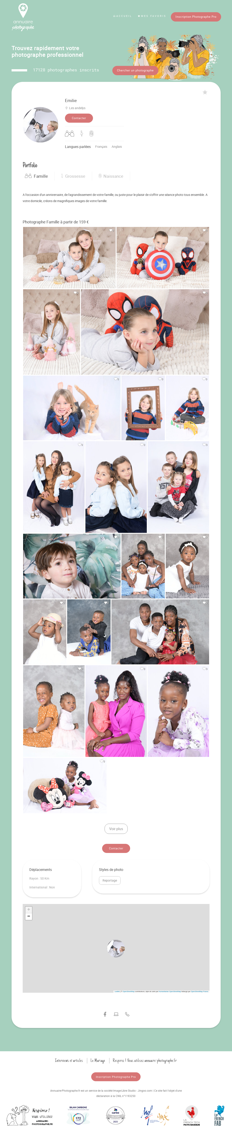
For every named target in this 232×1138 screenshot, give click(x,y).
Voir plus (116, 827)
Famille (36, 175)
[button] (116, 947)
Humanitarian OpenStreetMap (170, 990)
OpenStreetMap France (199, 990)
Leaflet (117, 990)
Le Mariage (98, 1059)
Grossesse (73, 175)
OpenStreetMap (129, 990)
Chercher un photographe (135, 70)
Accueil (122, 16)
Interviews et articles (69, 1059)
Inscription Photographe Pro (196, 17)
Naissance (111, 175)
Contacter (79, 117)
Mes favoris (152, 16)
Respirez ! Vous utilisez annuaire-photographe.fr (145, 1059)
